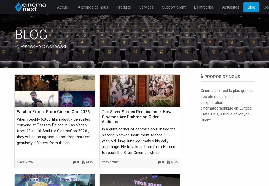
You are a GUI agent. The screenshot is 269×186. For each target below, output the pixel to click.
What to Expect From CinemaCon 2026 (53, 111)
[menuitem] (63, 7)
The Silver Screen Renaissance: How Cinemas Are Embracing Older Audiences (136, 116)
